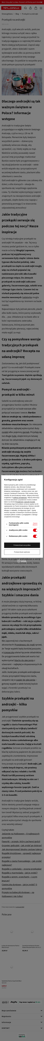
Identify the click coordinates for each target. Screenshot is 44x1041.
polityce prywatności (20, 498)
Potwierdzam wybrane (22, 552)
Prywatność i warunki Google (25, 502)
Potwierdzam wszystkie (22, 545)
